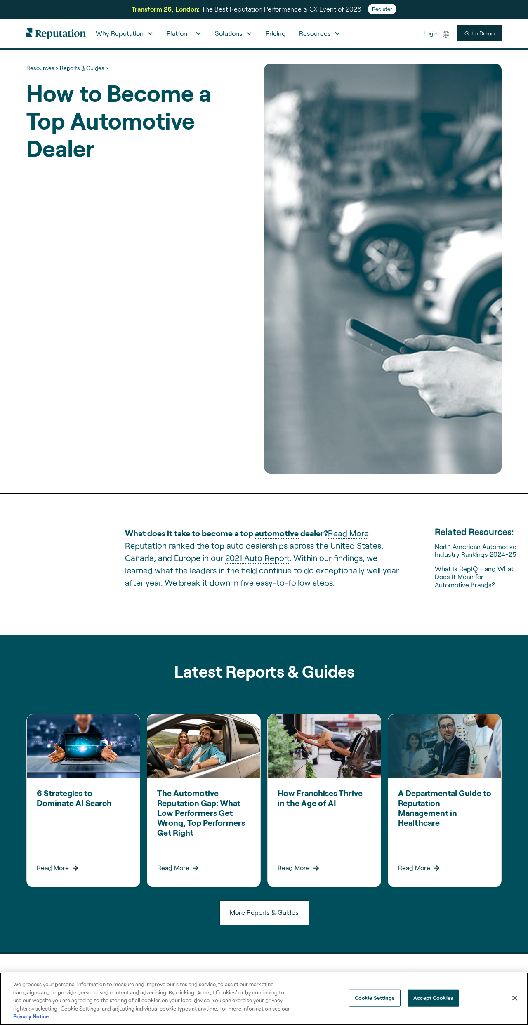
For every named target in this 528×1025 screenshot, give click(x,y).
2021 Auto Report (257, 558)
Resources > (42, 67)
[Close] (515, 998)
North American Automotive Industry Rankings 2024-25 (475, 550)
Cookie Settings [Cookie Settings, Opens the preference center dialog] (375, 997)
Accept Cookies (433, 997)
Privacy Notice (31, 1016)
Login (431, 33)
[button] (124, 33)
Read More (348, 533)
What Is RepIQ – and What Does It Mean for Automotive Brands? (474, 576)
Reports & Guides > (84, 67)
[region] (264, 998)
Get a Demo (479, 33)
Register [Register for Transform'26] (382, 9)
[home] (56, 33)
